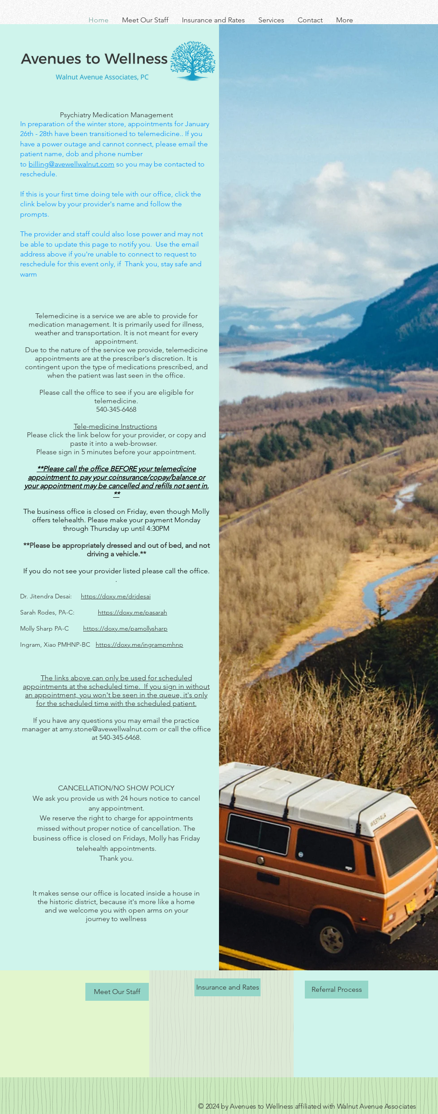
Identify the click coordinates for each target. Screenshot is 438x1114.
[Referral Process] (336, 990)
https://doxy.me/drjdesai (116, 596)
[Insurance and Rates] (227, 987)
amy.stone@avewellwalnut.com (108, 729)
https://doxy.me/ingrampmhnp (139, 644)
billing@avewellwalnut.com (71, 164)
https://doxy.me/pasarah (132, 612)
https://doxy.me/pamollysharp (125, 628)
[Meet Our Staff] (117, 992)
